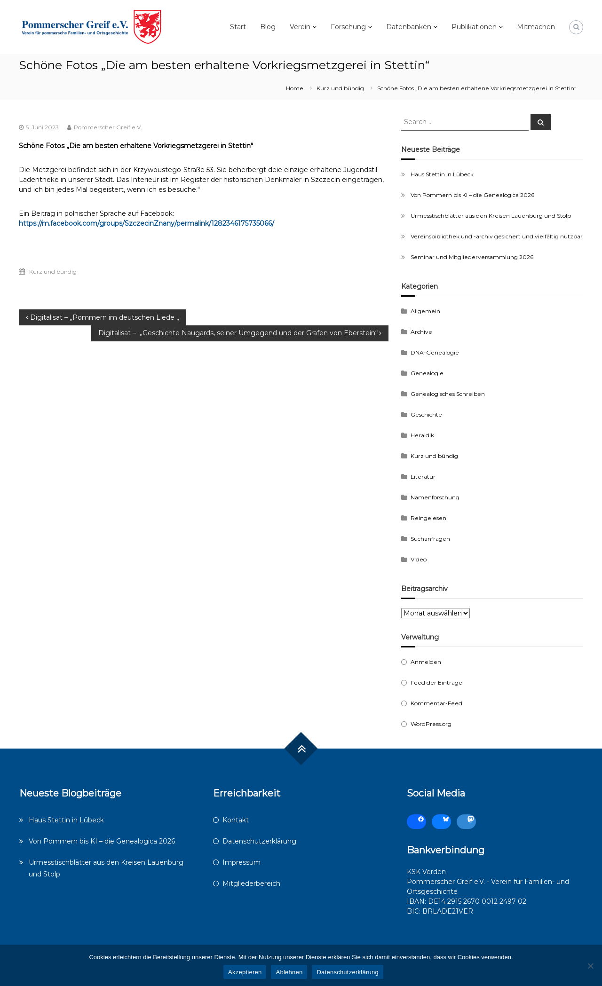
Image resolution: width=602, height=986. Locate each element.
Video (419, 559)
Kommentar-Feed (436, 703)
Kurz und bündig (340, 88)
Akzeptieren (244, 972)
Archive (421, 331)
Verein (300, 27)
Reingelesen (428, 517)
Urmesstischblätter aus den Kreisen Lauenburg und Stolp (491, 215)
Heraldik (422, 435)
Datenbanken (408, 27)
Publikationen (474, 27)
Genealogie (427, 373)
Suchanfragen (430, 538)
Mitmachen (536, 27)
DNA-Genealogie (435, 352)
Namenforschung (435, 497)
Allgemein (425, 311)
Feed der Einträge (436, 682)
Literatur (423, 476)
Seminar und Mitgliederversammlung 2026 (472, 256)
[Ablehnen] (590, 965)
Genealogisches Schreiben (448, 393)
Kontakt (235, 820)
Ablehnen (289, 972)
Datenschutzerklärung (259, 841)
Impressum (241, 862)
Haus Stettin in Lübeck (442, 174)
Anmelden (426, 661)
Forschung (348, 27)
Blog (268, 27)
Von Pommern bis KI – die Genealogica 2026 (472, 194)
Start (238, 27)
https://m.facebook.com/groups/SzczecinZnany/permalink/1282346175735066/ (146, 223)
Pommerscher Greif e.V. (108, 127)
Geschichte (426, 414)
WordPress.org (431, 723)
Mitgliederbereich (251, 883)
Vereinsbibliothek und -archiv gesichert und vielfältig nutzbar (497, 236)
